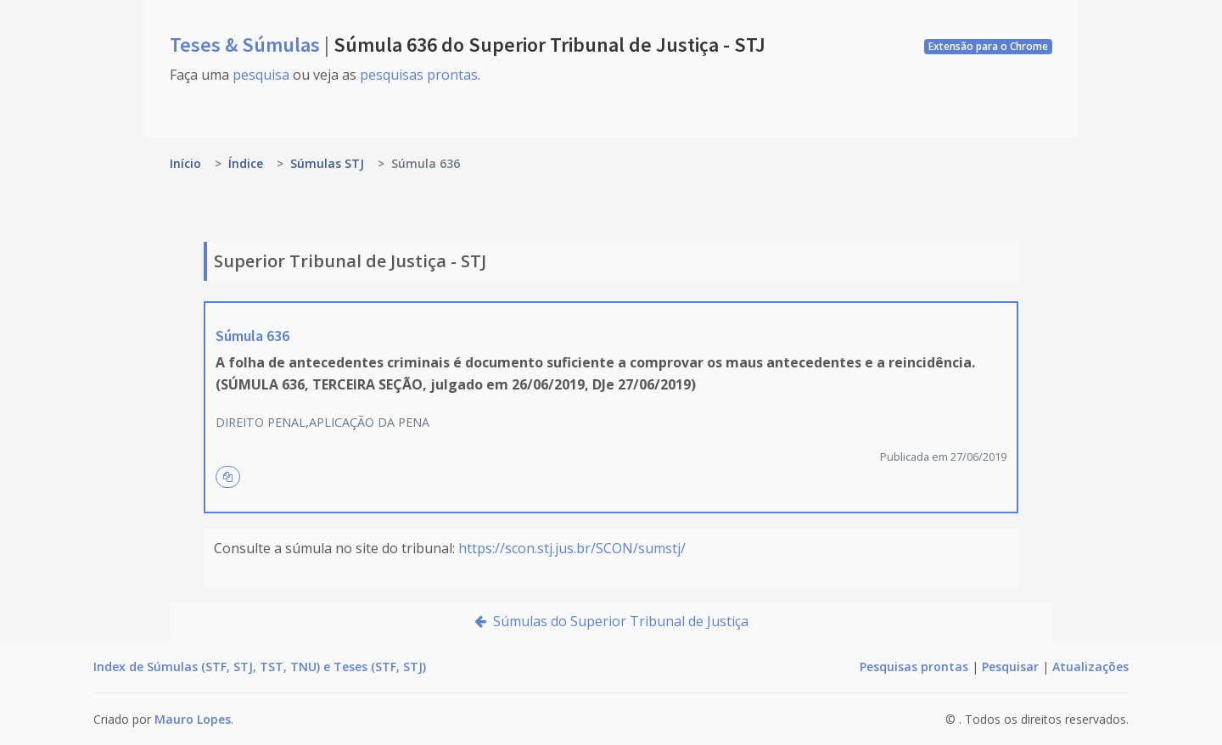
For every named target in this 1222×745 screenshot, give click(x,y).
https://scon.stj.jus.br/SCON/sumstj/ (572, 548)
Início (185, 163)
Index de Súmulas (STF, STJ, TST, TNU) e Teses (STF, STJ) (259, 666)
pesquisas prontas (419, 74)
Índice (245, 163)
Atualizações (1090, 666)
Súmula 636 (252, 335)
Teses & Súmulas (247, 44)
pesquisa (261, 74)
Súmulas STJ (327, 163)
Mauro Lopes (192, 719)
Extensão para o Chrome (988, 46)
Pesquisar (1010, 666)
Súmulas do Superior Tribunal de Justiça (611, 621)
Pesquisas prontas (914, 666)
